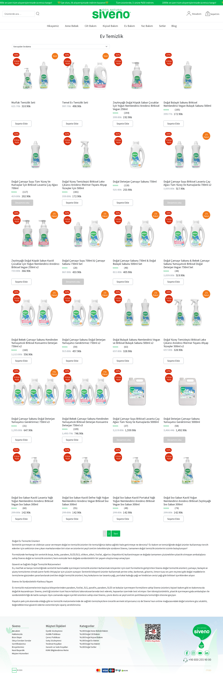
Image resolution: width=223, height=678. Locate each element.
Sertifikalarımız (19, 643)
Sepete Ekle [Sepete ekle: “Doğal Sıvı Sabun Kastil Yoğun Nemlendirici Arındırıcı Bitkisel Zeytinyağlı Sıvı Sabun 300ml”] (173, 518)
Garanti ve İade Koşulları (57, 647)
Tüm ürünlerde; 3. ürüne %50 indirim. (138, 2)
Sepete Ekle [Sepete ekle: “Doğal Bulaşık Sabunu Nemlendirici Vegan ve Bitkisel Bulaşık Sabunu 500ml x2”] (123, 360)
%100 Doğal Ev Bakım (89, 640)
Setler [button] (162, 26)
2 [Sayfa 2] (109, 533)
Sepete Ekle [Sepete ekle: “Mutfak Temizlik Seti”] (21, 123)
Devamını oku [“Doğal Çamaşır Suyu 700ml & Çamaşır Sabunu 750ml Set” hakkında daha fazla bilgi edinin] (73, 281)
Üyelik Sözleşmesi (54, 630)
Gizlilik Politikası (53, 634)
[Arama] (37, 14)
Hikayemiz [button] (53, 26)
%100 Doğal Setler (88, 647)
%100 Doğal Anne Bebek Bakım (94, 630)
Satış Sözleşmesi (53, 640)
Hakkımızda (17, 634)
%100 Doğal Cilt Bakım (90, 634)
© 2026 (17, 670)
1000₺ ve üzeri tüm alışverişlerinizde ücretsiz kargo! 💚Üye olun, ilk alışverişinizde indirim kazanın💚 (56, 2)
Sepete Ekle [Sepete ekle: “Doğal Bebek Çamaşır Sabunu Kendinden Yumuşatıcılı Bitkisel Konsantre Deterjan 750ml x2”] (21, 360)
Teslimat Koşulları (54, 643)
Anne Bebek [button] (72, 26)
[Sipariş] (61, 46)
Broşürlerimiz (18, 647)
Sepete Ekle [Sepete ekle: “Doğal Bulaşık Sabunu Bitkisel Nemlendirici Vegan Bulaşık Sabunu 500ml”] (173, 123)
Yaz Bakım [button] (147, 26)
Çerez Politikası (53, 637)
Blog (174, 26)
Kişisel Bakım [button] (110, 26)
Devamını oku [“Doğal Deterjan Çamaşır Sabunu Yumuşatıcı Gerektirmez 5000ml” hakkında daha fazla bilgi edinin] (174, 439)
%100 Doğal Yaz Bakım (90, 643)
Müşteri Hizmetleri (20, 653)
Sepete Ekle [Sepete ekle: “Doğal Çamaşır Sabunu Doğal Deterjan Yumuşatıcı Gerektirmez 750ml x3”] (21, 439)
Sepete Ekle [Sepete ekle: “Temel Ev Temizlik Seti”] (72, 123)
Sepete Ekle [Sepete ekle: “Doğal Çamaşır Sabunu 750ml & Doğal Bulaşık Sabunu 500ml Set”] (123, 281)
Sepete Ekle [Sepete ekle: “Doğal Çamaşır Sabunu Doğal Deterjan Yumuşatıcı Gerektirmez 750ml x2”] (72, 360)
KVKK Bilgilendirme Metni (57, 650)
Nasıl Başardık (18, 650)
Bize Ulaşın (17, 637)
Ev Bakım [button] (129, 26)
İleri (116, 533)
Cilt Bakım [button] (91, 26)
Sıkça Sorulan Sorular (21, 640)
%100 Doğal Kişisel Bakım (91, 637)
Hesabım (194, 13)
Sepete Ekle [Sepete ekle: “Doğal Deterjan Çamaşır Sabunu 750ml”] (123, 202)
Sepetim (214, 14)
